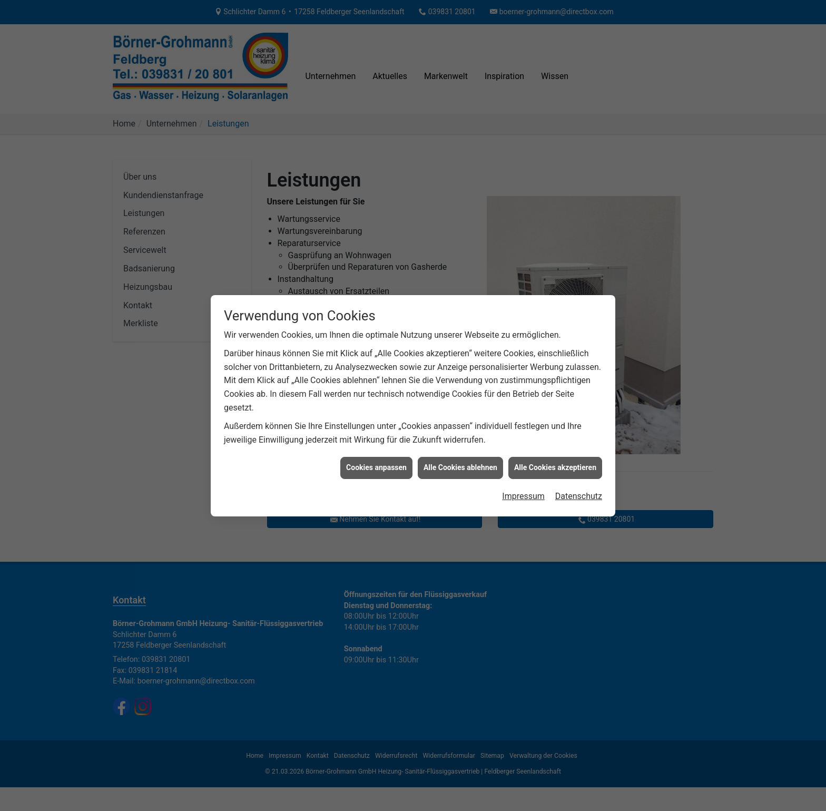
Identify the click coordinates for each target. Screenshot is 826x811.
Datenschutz (578, 488)
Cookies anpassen (376, 459)
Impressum (523, 488)
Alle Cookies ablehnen (460, 459)
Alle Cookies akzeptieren (555, 459)
